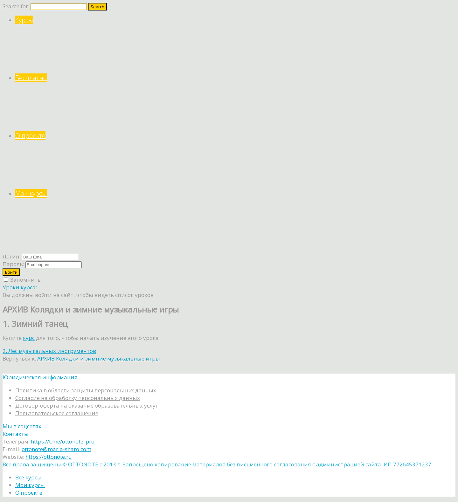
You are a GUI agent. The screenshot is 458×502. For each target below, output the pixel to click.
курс (29, 337)
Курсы (235, 45)
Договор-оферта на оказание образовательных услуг (86, 405)
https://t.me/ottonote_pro (62, 441)
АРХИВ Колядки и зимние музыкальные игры (98, 358)
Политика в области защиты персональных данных (85, 390)
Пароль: (13, 264)
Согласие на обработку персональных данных (77, 398)
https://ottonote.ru (48, 456)
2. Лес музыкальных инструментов (49, 350)
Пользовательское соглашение (56, 413)
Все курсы (28, 477)
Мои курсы (235, 218)
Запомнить (22, 279)
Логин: (12, 256)
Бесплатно (235, 102)
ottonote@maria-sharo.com (56, 449)
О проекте (235, 160)
